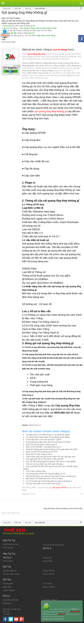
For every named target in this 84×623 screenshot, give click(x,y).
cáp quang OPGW (59, 488)
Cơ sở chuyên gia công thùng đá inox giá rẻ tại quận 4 (49, 481)
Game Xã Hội (48, 574)
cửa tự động (11, 28)
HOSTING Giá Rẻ (10, 544)
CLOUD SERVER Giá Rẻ (53, 545)
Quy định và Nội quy (11, 609)
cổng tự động (22, 33)
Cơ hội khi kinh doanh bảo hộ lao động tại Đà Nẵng (48, 437)
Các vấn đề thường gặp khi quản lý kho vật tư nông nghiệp (51, 461)
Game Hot (47, 558)
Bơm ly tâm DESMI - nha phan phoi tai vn (43, 447)
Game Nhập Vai (9, 571)
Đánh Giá (7, 587)
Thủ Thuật (47, 583)
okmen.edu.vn (35, 425)
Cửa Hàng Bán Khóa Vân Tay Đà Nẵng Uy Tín (45, 474)
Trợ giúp (6, 614)
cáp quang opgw (8, 42)
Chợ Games (8, 561)
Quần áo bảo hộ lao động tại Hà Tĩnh (42, 452)
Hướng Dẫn (8, 583)
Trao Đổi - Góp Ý (50, 600)
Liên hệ (6, 612)
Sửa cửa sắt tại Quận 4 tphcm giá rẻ (41, 444)
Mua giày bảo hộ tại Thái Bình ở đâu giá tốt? (45, 459)
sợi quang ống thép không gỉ (51, 111)
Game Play (47, 561)
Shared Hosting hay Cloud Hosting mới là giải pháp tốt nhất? (51, 449)
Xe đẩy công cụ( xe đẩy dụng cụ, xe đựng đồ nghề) (48, 434)
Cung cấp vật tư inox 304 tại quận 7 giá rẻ (43, 439)
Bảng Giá (7, 603)
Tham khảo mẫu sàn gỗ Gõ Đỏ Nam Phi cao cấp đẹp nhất (50, 457)
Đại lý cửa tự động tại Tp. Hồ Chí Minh (19, 35)
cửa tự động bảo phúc (36, 54)
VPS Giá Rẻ (8, 548)
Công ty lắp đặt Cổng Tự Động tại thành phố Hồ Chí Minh (27, 30)
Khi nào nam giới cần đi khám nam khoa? (43, 483)
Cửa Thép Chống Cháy (36, 471)
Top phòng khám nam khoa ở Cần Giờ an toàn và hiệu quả (51, 476)
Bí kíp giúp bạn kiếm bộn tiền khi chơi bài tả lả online (48, 442)
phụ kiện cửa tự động (20, 26)
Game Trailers (49, 587)
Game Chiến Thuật (11, 574)
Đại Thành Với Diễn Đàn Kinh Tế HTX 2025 (44, 478)
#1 (82, 494)
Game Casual (48, 571)
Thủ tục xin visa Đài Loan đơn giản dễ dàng (44, 464)
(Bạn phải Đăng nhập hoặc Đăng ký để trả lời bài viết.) (63, 508)
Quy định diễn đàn (10, 600)
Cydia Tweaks (9, 590)
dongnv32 (25, 494)
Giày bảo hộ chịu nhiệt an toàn (39, 454)
